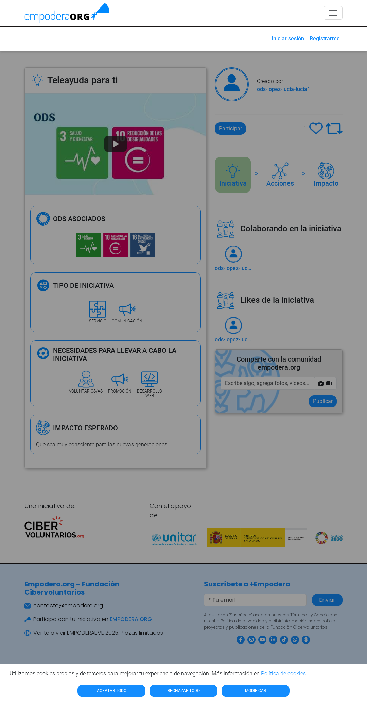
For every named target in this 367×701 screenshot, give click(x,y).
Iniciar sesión (288, 38)
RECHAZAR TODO (184, 690)
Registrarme (325, 38)
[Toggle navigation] (333, 13)
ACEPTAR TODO (111, 690)
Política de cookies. (284, 673)
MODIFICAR (255, 690)
